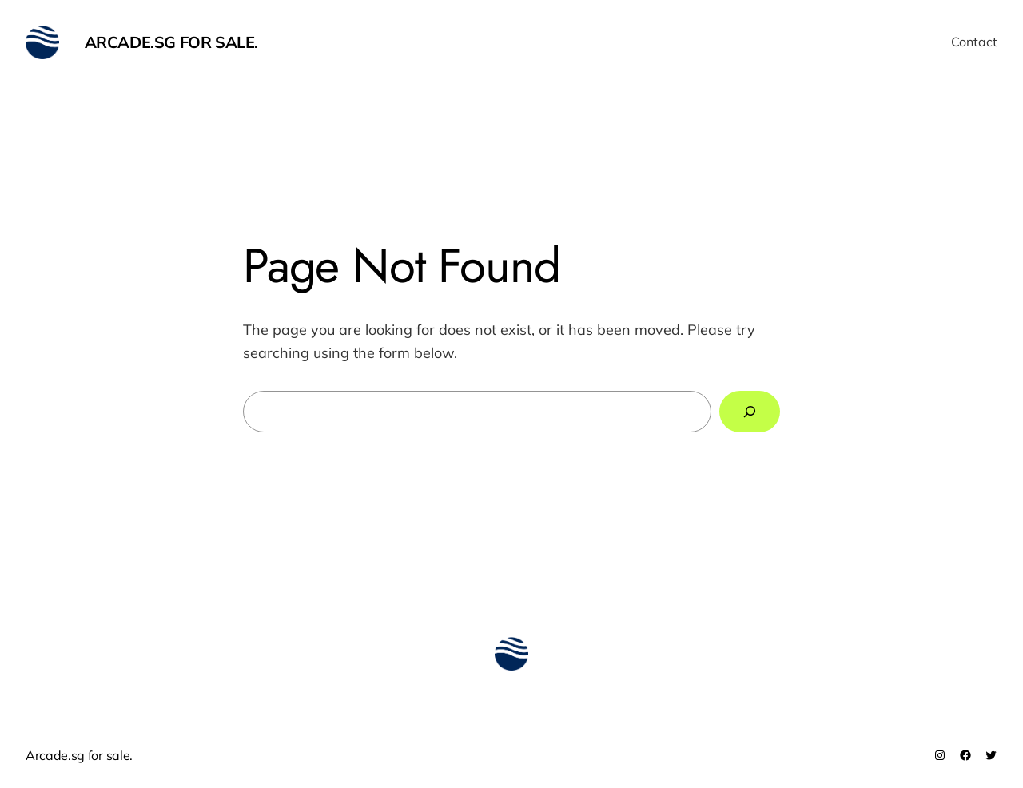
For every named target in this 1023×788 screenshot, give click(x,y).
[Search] (749, 411)
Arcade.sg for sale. (171, 42)
